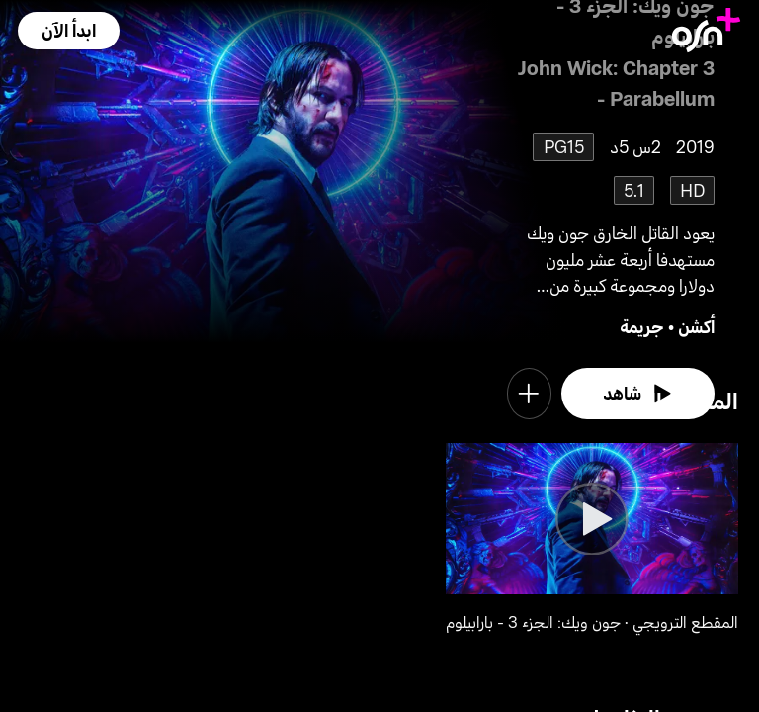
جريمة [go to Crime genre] (642, 326)
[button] (68, 30)
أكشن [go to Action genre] (696, 326)
